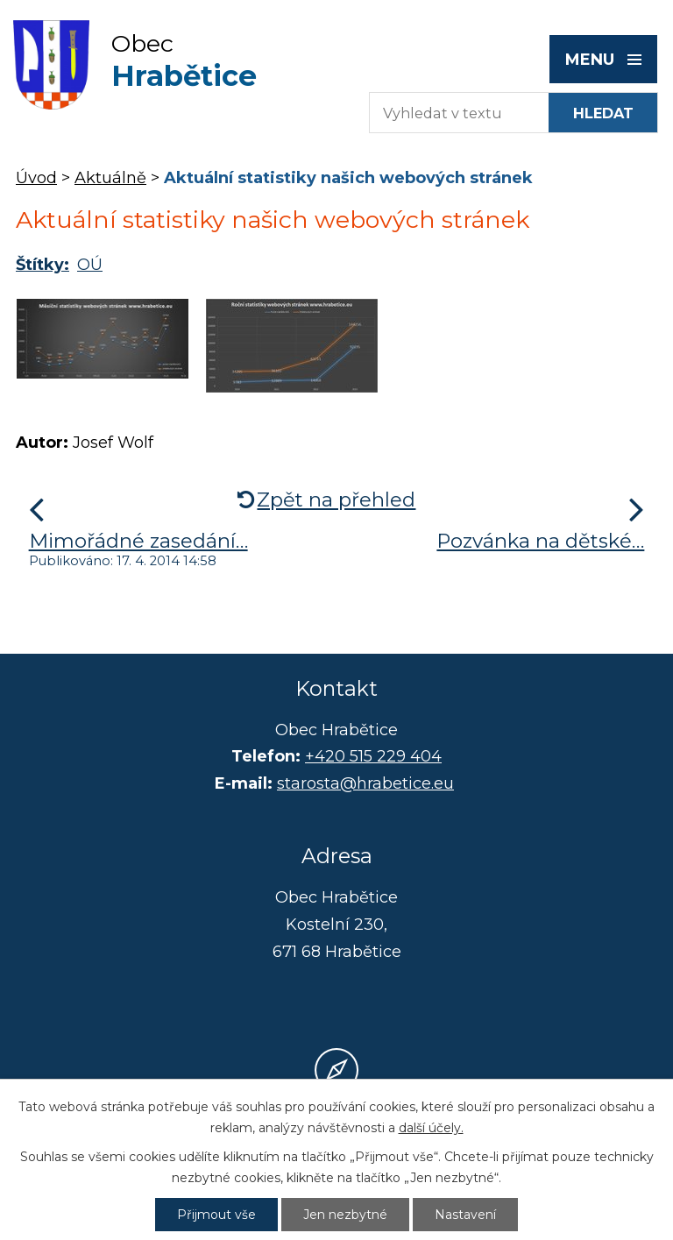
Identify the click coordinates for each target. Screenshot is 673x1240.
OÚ (90, 264)
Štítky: (42, 264)
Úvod (36, 178)
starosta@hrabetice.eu (365, 783)
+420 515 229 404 (373, 756)
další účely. (431, 1128)
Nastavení (465, 1214)
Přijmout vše (216, 1214)
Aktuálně (110, 178)
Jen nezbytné (345, 1214)
